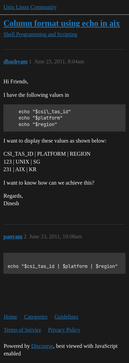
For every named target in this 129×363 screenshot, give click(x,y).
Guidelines (66, 317)
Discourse (42, 346)
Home (10, 317)
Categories (35, 317)
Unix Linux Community (30, 7)
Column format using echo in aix (61, 23)
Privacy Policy (64, 330)
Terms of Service (22, 330)
